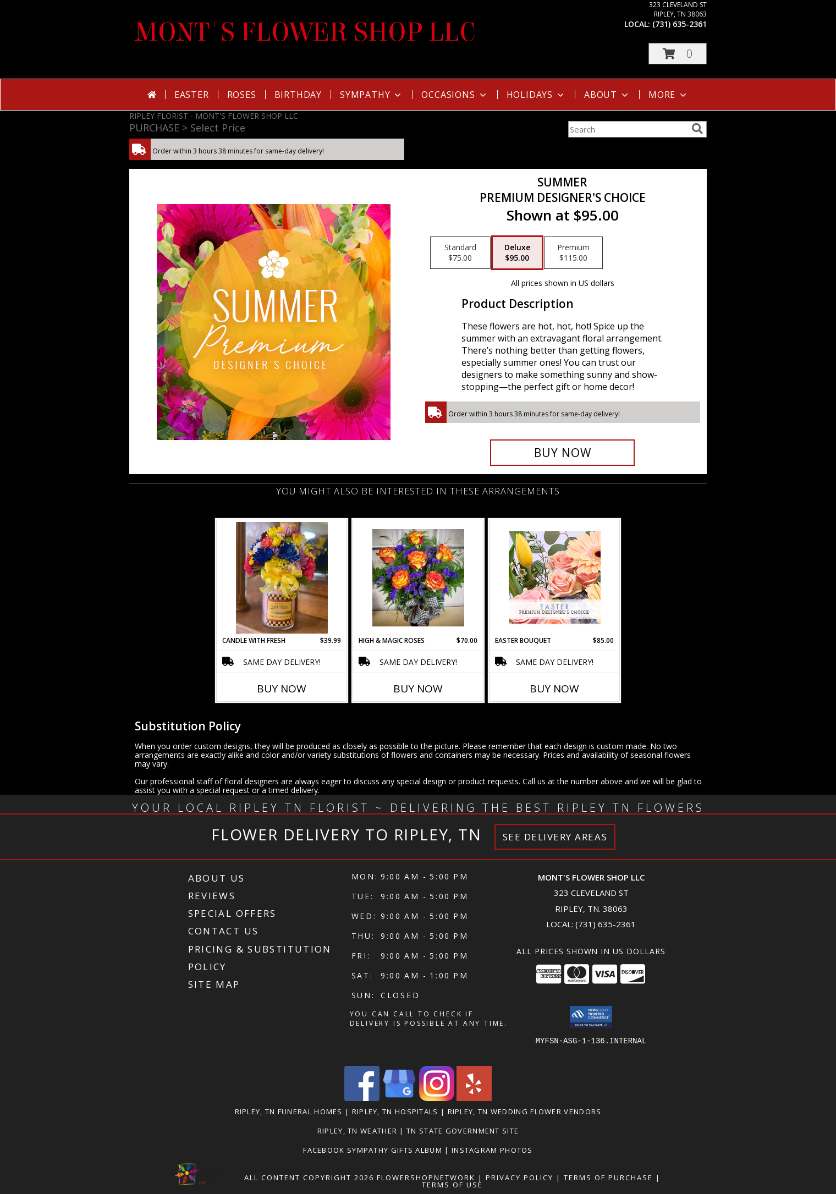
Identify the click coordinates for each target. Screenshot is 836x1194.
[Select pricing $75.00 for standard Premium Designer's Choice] (460, 253)
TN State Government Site (462, 1131)
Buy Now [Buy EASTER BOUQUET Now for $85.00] (554, 688)
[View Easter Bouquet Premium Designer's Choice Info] (555, 577)
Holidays (536, 95)
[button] (677, 53)
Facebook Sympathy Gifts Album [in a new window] (373, 1150)
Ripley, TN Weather (357, 1131)
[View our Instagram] (436, 1098)
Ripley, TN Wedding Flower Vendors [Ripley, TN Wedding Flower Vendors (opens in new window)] (525, 1111)
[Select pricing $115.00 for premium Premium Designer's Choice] (573, 253)
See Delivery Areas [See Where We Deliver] (555, 836)
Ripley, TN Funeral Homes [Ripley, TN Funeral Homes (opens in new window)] (289, 1111)
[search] (697, 129)
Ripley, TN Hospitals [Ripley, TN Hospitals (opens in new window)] (395, 1111)
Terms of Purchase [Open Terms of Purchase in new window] (608, 1177)
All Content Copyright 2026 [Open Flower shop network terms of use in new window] (309, 1177)
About (607, 95)
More (668, 95)
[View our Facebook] (362, 1098)
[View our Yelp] (474, 1098)
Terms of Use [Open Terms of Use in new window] (452, 1185)
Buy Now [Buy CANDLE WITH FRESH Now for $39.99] (281, 688)
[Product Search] (627, 129)
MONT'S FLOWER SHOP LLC (305, 32)
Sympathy (371, 95)
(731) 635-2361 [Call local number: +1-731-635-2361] (679, 24)
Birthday (298, 95)
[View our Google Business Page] (399, 1098)
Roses (241, 95)
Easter (191, 95)
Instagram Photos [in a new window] (492, 1150)
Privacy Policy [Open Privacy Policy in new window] (519, 1177)
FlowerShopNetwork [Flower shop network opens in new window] (426, 1177)
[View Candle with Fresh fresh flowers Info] (282, 578)
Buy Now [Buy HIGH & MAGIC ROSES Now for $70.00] (418, 688)
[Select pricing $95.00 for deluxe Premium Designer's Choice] (517, 253)
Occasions (454, 95)
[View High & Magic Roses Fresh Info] (418, 577)
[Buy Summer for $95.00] (562, 452)
